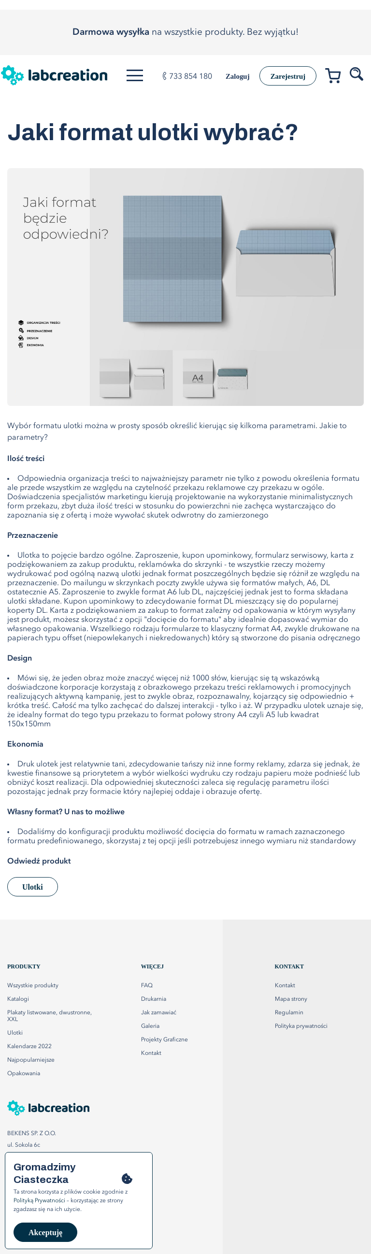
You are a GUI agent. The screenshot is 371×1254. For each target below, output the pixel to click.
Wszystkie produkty (32, 986)
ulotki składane (33, 601)
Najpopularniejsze (31, 1060)
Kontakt (285, 986)
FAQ (147, 986)
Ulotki (32, 887)
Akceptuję (45, 1232)
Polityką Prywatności (39, 1201)
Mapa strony (291, 999)
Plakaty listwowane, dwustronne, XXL (49, 1016)
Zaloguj (228, 76)
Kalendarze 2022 (29, 1047)
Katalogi (18, 999)
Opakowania (23, 1074)
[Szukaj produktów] (357, 74)
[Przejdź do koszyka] (336, 77)
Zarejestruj (284, 76)
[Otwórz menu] (137, 75)
